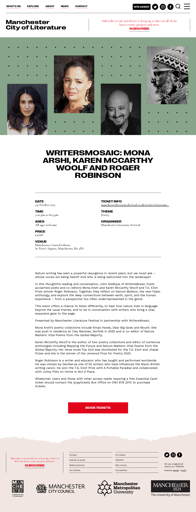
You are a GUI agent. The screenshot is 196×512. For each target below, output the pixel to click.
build (183, 470)
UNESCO (119, 460)
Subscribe (139, 28)
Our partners (121, 470)
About (49, 6)
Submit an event (77, 460)
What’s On (13, 6)
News (65, 6)
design (176, 470)
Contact (81, 6)
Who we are (121, 465)
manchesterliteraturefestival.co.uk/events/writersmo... (135, 205)
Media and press (77, 465)
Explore (33, 6)
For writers (120, 455)
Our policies (74, 470)
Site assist (141, 6)
